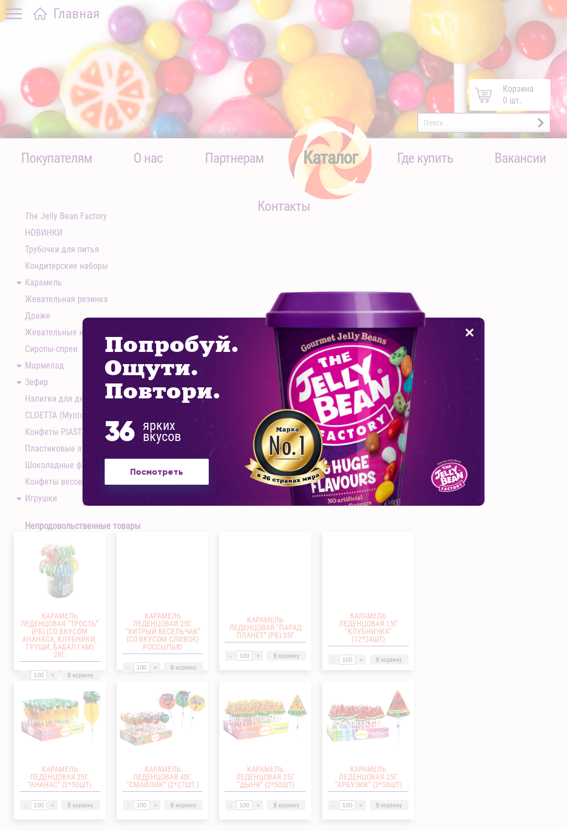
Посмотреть (158, 478)
